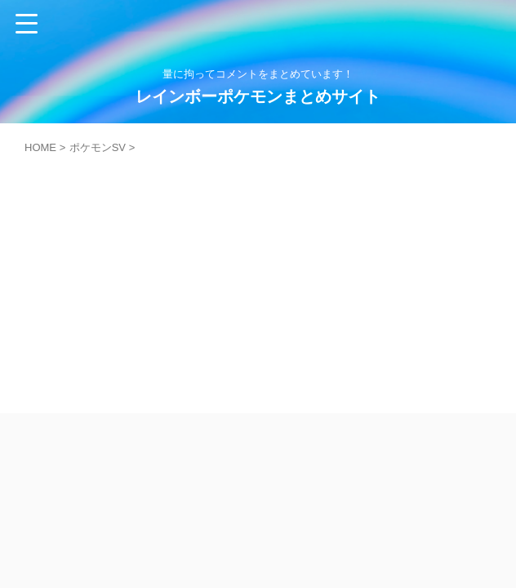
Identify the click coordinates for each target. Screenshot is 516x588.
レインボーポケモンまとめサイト (258, 96)
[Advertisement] (258, 276)
